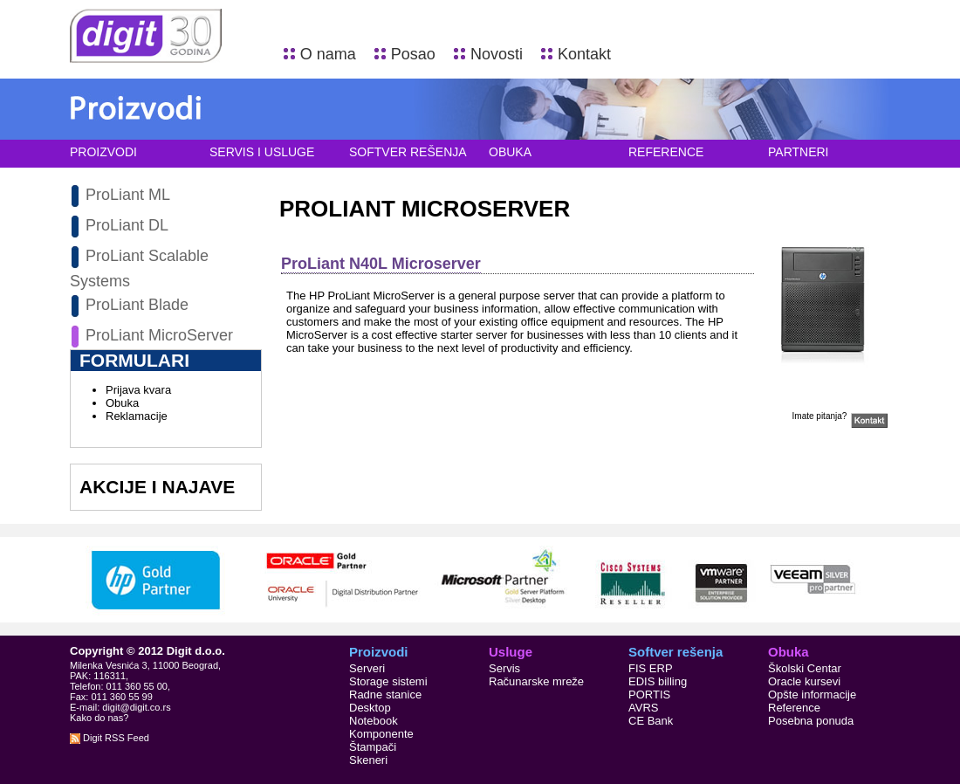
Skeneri (368, 760)
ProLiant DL (127, 225)
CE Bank (650, 720)
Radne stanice (385, 694)
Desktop (370, 707)
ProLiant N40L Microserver (381, 263)
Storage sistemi (388, 681)
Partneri (798, 152)
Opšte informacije (812, 694)
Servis (504, 668)
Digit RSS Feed (109, 737)
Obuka (510, 152)
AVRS (643, 707)
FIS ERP (650, 668)
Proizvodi (103, 152)
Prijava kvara (138, 389)
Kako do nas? (99, 717)
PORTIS (649, 694)
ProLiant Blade (137, 304)
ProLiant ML (128, 194)
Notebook (373, 720)
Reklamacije (137, 416)
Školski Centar (804, 668)
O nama (328, 54)
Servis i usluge (261, 152)
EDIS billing (657, 681)
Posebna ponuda (811, 720)
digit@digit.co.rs (136, 707)
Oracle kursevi (804, 681)
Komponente (381, 733)
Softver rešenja (408, 152)
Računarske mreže (536, 681)
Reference (665, 152)
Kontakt (584, 54)
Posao (413, 54)
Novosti (496, 54)
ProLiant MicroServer (159, 335)
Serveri (367, 668)
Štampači (372, 746)
